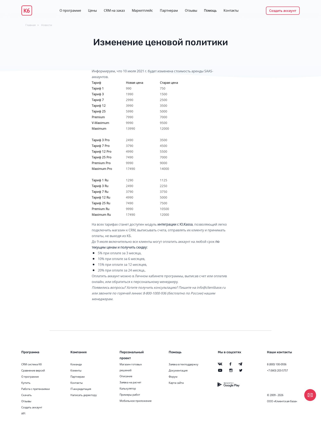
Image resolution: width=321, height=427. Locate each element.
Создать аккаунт (282, 10)
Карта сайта (176, 383)
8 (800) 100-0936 (276, 364)
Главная (30, 25)
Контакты (231, 10)
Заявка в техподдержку (183, 364)
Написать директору (83, 395)
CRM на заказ (114, 10)
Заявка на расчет (130, 382)
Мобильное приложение (135, 401)
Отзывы (191, 10)
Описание (126, 376)
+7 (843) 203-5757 (277, 370)
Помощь (210, 10)
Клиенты (75, 370)
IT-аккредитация (80, 389)
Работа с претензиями (35, 389)
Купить (26, 383)
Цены (92, 10)
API (23, 413)
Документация (178, 370)
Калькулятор (128, 388)
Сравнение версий (33, 370)
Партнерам (169, 10)
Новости (46, 25)
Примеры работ (130, 394)
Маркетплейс (142, 10)
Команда (76, 364)
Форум (173, 376)
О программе (70, 10)
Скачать (26, 395)
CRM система (29, 364)
